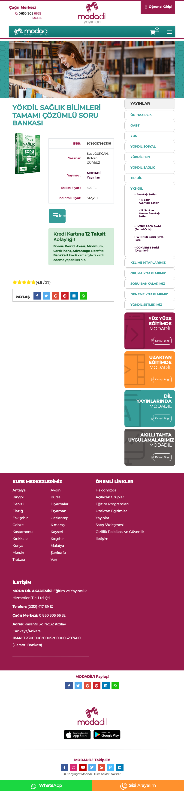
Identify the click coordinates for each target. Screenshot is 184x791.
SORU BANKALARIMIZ (147, 283)
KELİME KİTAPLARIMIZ (148, 262)
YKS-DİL (136, 188)
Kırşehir (57, 538)
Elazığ (17, 511)
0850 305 (30, 13)
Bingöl (18, 497)
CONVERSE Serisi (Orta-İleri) (147, 249)
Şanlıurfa (58, 552)
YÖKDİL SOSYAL (143, 146)
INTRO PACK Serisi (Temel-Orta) (148, 228)
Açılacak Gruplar (110, 497)
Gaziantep (59, 518)
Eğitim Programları (112, 504)
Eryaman (58, 511)
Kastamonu (22, 532)
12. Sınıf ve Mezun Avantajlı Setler (149, 213)
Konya (17, 545)
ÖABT (134, 125)
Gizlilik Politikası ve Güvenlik (120, 532)
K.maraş (57, 525)
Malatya (57, 545)
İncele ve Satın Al (59, 215)
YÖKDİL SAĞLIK (142, 167)
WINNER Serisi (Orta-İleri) (149, 238)
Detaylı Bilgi (161, 340)
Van (54, 559)
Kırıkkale (19, 538)
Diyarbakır (59, 504)
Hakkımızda (106, 490)
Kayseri (57, 532)
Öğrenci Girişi (158, 7)
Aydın (55, 490)
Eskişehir (20, 518)
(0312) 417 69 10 (40, 606)
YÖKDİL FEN (140, 157)
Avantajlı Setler (146, 194)
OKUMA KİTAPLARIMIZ (148, 273)
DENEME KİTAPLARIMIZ (149, 294)
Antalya (19, 490)
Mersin (18, 552)
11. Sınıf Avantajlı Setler (149, 201)
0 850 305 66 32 (52, 615)
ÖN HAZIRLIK (140, 115)
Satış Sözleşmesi (110, 525)
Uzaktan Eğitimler (111, 511)
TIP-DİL (136, 178)
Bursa (55, 497)
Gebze (18, 525)
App (45, 785)
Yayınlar (102, 518)
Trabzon (19, 559)
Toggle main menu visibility (170, 31)
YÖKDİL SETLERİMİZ (146, 304)
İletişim (102, 538)
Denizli (18, 504)
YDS (133, 136)
